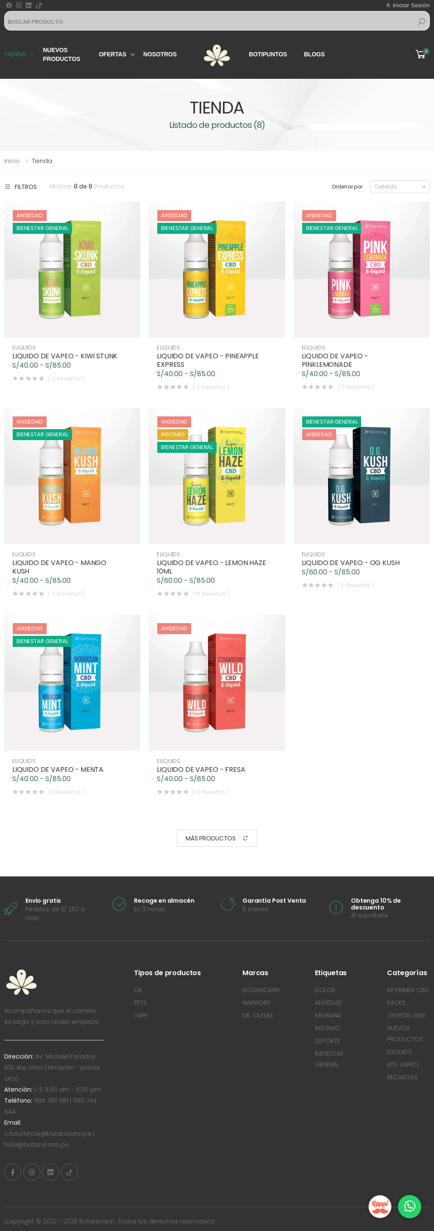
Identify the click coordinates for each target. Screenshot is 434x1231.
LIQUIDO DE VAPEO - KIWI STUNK (65, 356)
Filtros (20, 186)
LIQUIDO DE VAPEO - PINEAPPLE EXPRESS (208, 360)
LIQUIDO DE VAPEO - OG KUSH (351, 563)
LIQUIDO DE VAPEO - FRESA (201, 769)
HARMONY (256, 1002)
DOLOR (325, 990)
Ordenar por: (348, 186)
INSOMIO (327, 1028)
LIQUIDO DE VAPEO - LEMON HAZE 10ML (211, 567)
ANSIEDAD (328, 1002)
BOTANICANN (260, 990)
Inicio (12, 161)
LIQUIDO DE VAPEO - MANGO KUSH (60, 567)
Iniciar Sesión (408, 5)
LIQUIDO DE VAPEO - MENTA (58, 769)
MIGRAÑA (328, 1015)
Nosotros (160, 54)
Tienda (15, 54)
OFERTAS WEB (406, 1015)
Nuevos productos (61, 54)
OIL (138, 990)
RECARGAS (402, 1077)
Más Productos (217, 838)
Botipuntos (268, 54)
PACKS (396, 1002)
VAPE (141, 1015)
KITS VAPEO (403, 1064)
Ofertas (112, 54)
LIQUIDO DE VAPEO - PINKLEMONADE (335, 360)
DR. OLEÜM (257, 1015)
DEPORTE (327, 1041)
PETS (140, 1002)
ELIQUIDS (24, 348)
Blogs (314, 54)
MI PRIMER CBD (408, 990)
